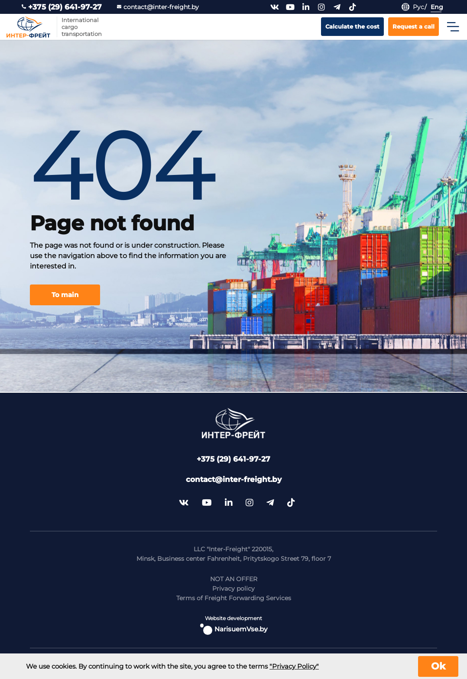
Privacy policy (233, 588)
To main (65, 295)
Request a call (413, 26)
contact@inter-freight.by (158, 7)
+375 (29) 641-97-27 (62, 7)
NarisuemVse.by (233, 629)
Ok (438, 666)
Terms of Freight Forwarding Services (233, 598)
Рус (418, 7)
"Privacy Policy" (294, 666)
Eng (437, 7)
